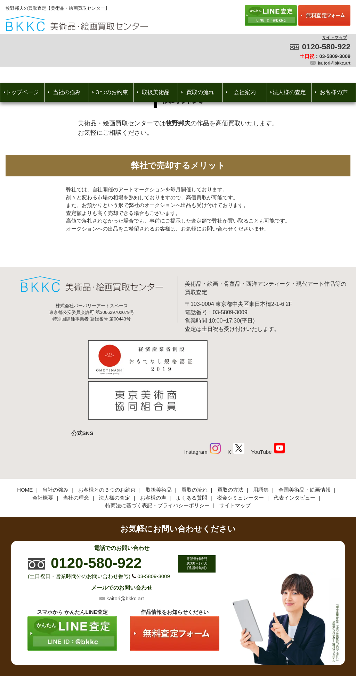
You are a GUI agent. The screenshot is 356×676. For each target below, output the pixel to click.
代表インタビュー (294, 451)
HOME (25, 444)
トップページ (22, 92)
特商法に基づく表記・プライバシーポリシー (157, 459)
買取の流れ (200, 92)
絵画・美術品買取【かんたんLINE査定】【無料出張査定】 (77, 23)
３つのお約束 (111, 92)
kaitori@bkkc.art (334, 63)
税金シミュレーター (240, 451)
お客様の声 (334, 92)
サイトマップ (334, 37)
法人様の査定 (289, 92)
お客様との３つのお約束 (107, 444)
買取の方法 (230, 444)
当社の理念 (76, 451)
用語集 (261, 444)
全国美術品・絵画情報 (304, 444)
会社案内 (245, 92)
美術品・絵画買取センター (166, 649)
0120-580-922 (326, 46)
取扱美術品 (156, 92)
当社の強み (67, 92)
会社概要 (42, 451)
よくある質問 (191, 451)
